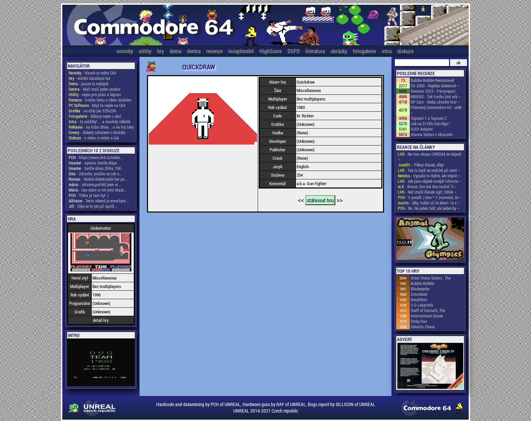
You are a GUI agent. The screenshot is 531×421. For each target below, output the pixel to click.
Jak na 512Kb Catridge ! (430, 123)
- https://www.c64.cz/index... (96, 157)
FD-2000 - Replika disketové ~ (435, 85)
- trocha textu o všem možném (100, 100)
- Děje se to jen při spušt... (93, 206)
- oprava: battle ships (93, 162)
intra (386, 50)
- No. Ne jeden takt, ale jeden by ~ (429, 208)
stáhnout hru (320, 200)
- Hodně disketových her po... (98, 179)
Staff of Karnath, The (428, 310)
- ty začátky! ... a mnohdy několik (99, 121)
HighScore (270, 50)
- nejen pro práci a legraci (95, 94)
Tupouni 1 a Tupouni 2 (429, 118)
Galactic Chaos (423, 326)
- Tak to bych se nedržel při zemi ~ (429, 170)
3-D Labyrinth (422, 305)
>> (340, 199)
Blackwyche (420, 288)
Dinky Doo (419, 321)
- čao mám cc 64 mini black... (98, 190)
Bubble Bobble (422, 283)
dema (175, 50)
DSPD (294, 50)
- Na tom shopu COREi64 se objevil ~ (429, 156)
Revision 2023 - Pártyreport (433, 91)
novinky (124, 50)
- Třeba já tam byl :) (89, 195)
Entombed (419, 294)
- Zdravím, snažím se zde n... (95, 173)
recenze (214, 50)
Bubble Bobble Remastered (432, 80)
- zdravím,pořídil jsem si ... (95, 184)
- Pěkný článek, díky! (421, 165)
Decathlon (419, 299)
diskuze (405, 50)
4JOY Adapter (422, 129)
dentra (193, 50)
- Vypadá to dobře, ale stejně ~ (429, 175)
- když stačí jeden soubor (95, 89)
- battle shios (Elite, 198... (96, 168)
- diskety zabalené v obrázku (97, 132)
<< (301, 199)
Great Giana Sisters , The (430, 278)
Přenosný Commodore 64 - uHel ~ (436, 110)
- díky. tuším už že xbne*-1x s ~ (429, 202)
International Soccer (427, 315)
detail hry (101, 320)
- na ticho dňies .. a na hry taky (101, 127)
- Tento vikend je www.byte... (99, 200)
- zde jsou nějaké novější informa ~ (430, 181)
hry (160, 50)
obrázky (339, 50)
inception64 (241, 50)
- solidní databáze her (89, 78)
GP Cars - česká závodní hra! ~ (435, 102)
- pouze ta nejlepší (88, 83)
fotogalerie (364, 50)
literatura (315, 50)
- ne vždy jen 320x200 (92, 110)
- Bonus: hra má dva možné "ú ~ (427, 186)
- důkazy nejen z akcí (95, 116)
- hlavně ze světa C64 (92, 72)
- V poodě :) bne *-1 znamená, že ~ (430, 197)
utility (145, 50)
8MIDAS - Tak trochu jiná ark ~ (436, 96)
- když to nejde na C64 (97, 105)
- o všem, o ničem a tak (94, 137)
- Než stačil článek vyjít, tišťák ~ (427, 192)
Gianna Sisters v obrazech (431, 134)
